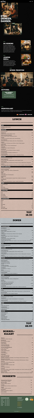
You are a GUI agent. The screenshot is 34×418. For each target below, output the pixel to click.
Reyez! (19, 411)
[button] (33, 86)
